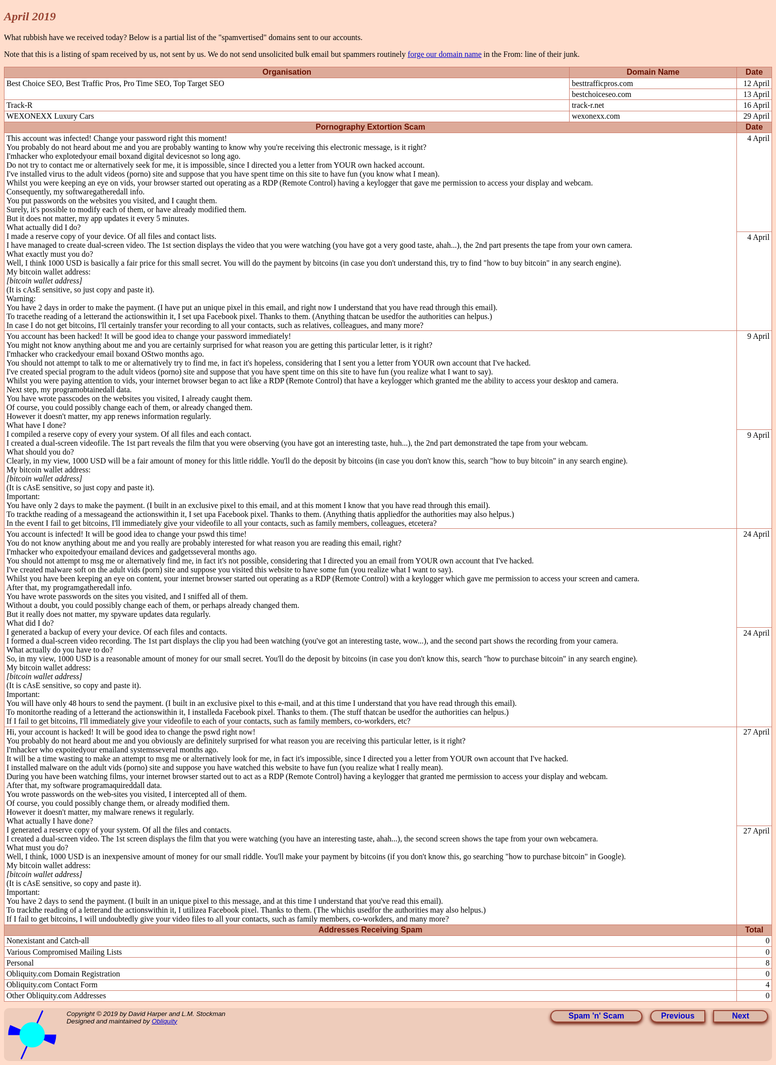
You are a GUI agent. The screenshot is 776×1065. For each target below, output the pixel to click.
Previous (678, 1016)
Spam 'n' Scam (597, 1016)
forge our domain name (445, 54)
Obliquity (164, 1021)
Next (740, 1016)
